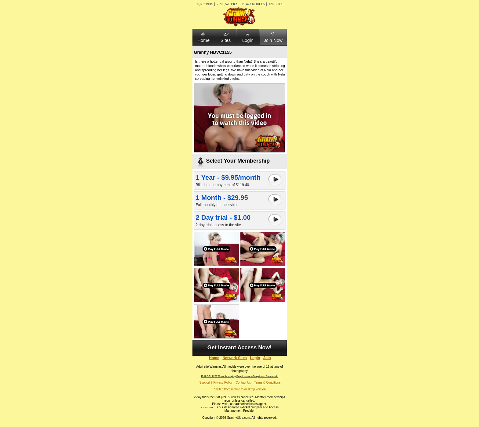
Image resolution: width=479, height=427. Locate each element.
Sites (226, 40)
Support (204, 382)
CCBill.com (207, 407)
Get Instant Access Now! (239, 347)
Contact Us (243, 382)
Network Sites (234, 358)
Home (203, 40)
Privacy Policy (222, 382)
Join (267, 358)
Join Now (273, 40)
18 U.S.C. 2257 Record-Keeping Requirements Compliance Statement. (239, 376)
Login (248, 40)
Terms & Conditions (267, 382)
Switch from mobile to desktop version (239, 389)
